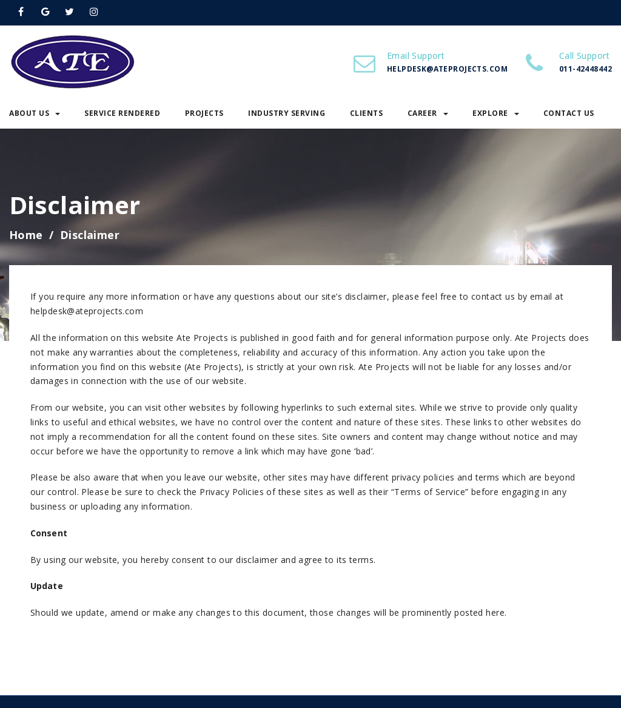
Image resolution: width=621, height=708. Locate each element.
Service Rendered (122, 113)
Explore (495, 113)
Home (26, 235)
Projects (204, 113)
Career (428, 113)
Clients (366, 113)
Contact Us (568, 113)
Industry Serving (286, 113)
